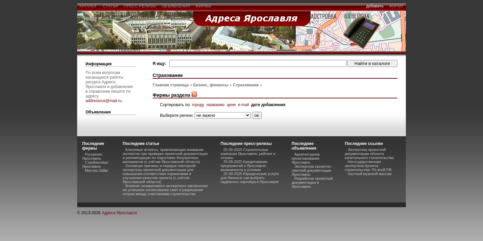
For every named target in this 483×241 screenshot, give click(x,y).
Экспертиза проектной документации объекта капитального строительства (369, 154)
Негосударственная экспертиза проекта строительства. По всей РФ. (368, 166)
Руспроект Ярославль (92, 156)
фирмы (203, 6)
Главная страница (171, 85)
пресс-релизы (139, 6)
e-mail (243, 104)
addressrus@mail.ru (104, 100)
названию (215, 104)
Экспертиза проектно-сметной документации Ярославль (312, 170)
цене (231, 104)
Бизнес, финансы (210, 85)
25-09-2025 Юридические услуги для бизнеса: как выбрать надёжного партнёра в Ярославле (250, 178)
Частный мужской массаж (369, 174)
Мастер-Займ (96, 170)
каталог (88, 6)
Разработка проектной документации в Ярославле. (312, 182)
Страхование (246, 85)
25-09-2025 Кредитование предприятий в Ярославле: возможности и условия (244, 166)
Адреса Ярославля (119, 213)
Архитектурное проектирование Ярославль (306, 158)
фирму (396, 6)
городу (198, 104)
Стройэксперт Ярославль (95, 164)
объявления (175, 6)
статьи (110, 6)
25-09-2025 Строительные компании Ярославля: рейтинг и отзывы (248, 154)
